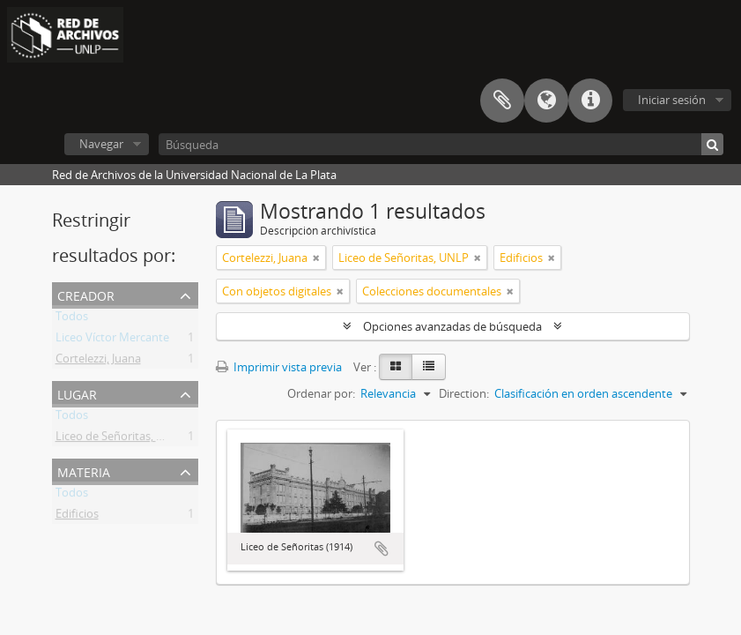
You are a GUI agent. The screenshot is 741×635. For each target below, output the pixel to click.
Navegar (101, 144)
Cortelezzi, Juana (98, 362)
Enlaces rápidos (590, 100)
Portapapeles (502, 100)
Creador (86, 294)
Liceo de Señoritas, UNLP (121, 439)
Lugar (77, 393)
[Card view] (395, 367)
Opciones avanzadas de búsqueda (452, 326)
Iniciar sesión (672, 100)
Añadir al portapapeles (381, 548)
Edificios (77, 517)
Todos (72, 319)
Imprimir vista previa (279, 367)
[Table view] (428, 367)
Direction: (464, 393)
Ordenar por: (321, 393)
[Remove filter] (316, 257)
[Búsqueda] (441, 144)
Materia (83, 470)
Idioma (546, 100)
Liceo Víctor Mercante (112, 340)
